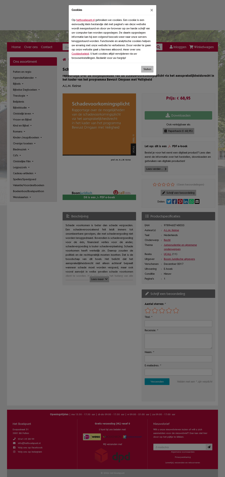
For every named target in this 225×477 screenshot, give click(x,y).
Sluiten (147, 69)
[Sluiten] (151, 10)
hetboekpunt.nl (85, 20)
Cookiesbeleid (80, 53)
